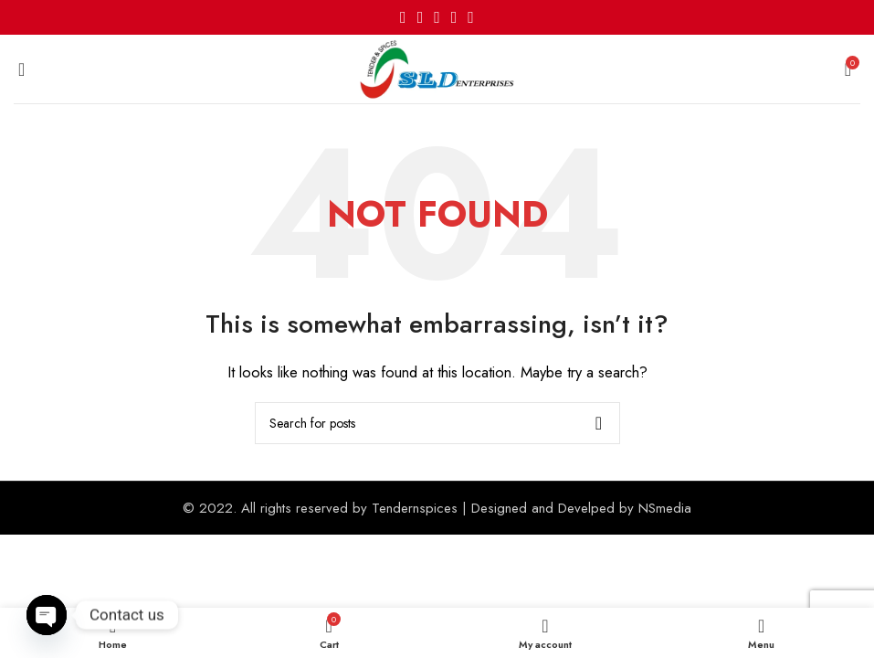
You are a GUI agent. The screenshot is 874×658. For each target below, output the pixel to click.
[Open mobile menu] (21, 69)
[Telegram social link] (470, 17)
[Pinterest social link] (437, 17)
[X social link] (420, 17)
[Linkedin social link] (454, 17)
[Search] (437, 423)
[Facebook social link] (403, 17)
